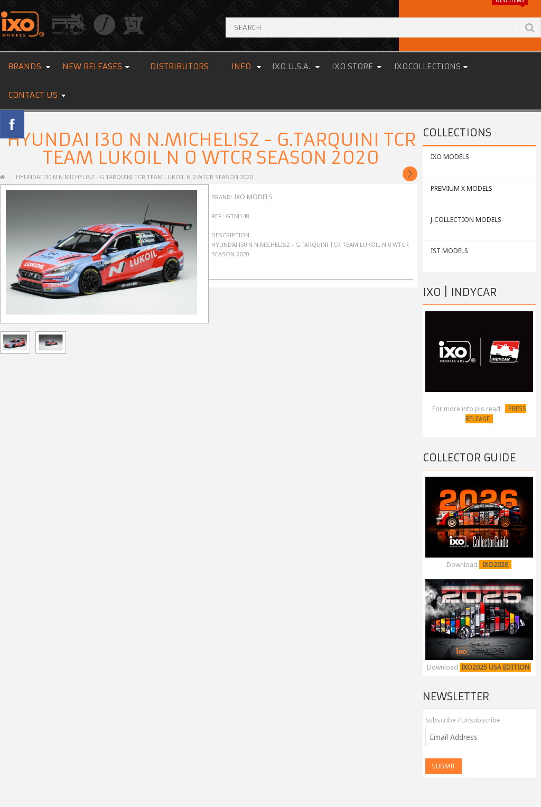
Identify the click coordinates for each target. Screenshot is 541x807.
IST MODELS (449, 250)
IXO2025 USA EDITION (495, 667)
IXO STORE (352, 66)
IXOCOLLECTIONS (427, 66)
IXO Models (253, 196)
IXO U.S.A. (291, 66)
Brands (24, 66)
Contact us (33, 95)
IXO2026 (495, 564)
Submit (443, 766)
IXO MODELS (450, 156)
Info (241, 66)
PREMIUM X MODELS (461, 188)
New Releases (92, 66)
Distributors (179, 66)
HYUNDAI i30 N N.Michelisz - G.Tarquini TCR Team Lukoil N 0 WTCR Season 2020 (134, 177)
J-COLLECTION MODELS (466, 219)
